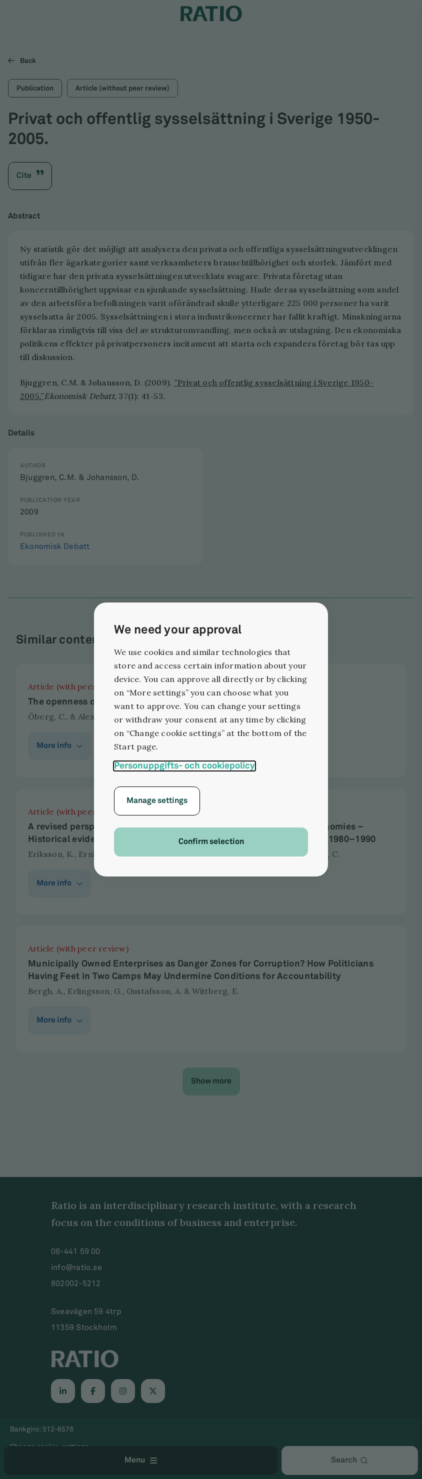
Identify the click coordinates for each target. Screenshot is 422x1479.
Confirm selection (211, 842)
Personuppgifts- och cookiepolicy (184, 766)
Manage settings (157, 800)
